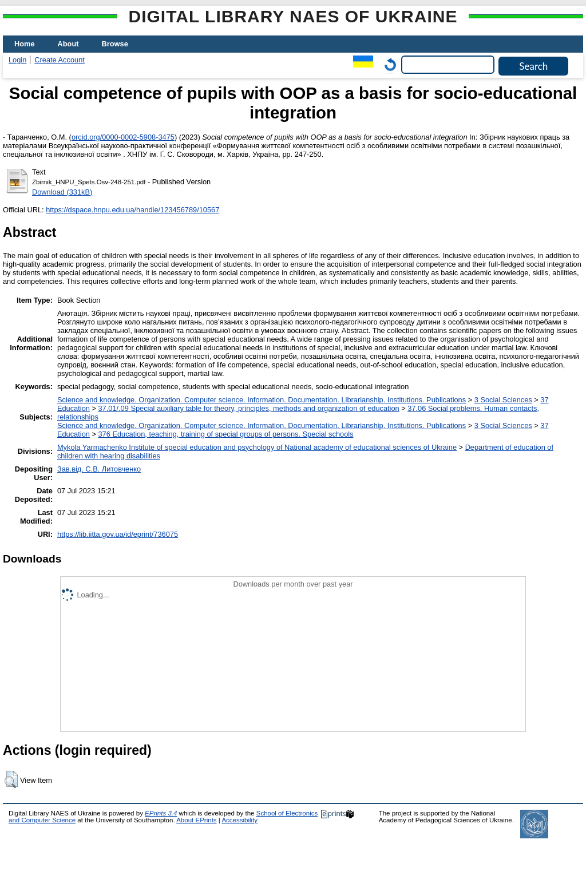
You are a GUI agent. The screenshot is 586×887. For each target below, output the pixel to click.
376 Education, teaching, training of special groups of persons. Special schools (225, 434)
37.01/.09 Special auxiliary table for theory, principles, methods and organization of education (248, 408)
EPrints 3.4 (161, 813)
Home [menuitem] (24, 43)
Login (17, 60)
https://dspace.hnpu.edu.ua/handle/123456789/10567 (132, 209)
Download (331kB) (62, 192)
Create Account (59, 60)
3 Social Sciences (503, 399)
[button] (11, 779)
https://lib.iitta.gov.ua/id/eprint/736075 (117, 534)
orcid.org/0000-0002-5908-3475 (123, 137)
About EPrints (196, 820)
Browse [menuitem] (115, 43)
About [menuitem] (68, 43)
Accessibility (239, 820)
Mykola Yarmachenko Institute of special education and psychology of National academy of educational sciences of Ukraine (257, 447)
